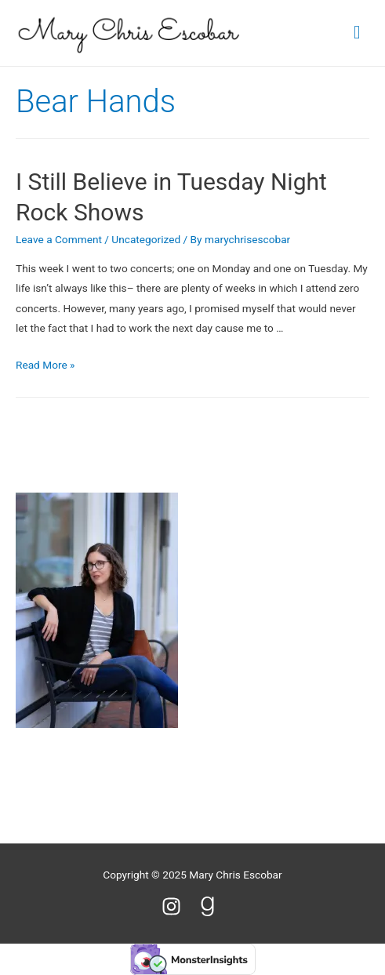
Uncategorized (145, 239)
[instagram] (178, 906)
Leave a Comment (59, 239)
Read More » (45, 364)
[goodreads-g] (210, 906)
